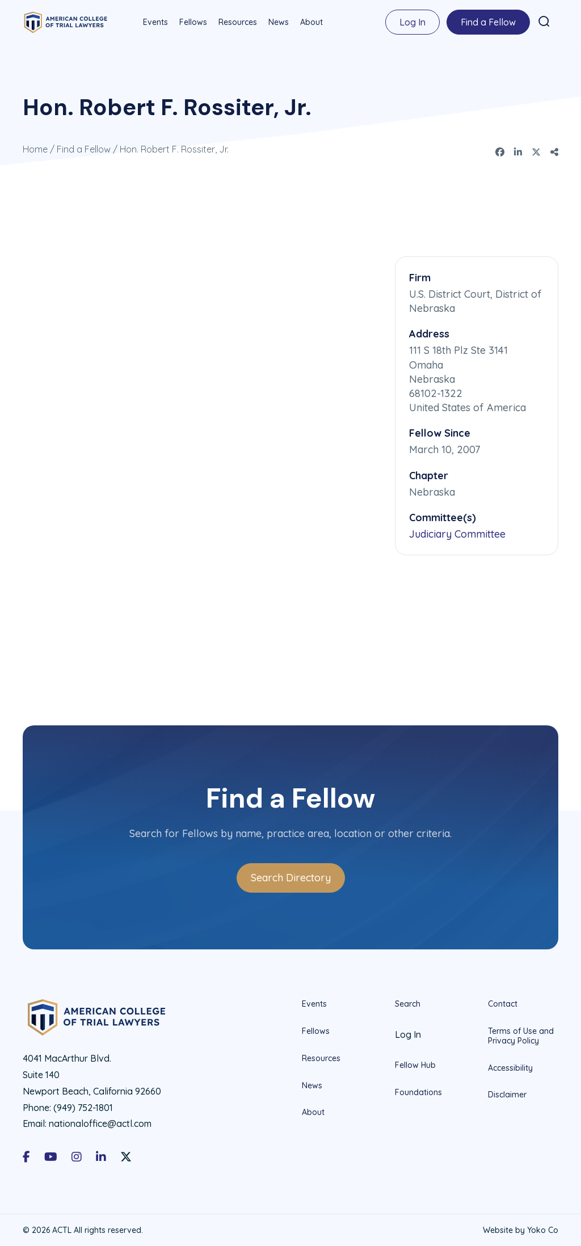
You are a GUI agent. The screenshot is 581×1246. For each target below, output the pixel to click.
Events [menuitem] (154, 22)
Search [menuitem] (407, 1003)
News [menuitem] (278, 22)
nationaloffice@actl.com (100, 1123)
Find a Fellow (84, 148)
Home (35, 148)
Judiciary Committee (457, 533)
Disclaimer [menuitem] (507, 1094)
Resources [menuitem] (237, 22)
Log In (412, 22)
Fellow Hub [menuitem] (415, 1064)
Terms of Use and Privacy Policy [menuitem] (521, 1035)
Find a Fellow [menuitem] (487, 22)
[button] (543, 21)
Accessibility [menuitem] (510, 1067)
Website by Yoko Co (520, 1229)
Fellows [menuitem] (193, 22)
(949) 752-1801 (83, 1107)
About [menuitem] (311, 22)
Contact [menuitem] (502, 1003)
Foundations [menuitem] (418, 1092)
